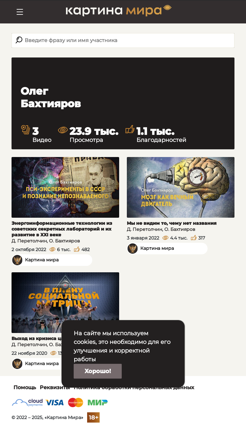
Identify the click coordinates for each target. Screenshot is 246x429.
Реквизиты (55, 387)
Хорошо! (98, 371)
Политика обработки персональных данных (134, 387)
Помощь (24, 387)
